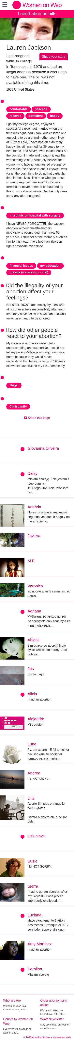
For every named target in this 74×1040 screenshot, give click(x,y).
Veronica (35, 586)
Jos (31, 669)
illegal (13, 385)
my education (50, 265)
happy (54, 115)
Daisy (32, 473)
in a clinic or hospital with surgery (35, 215)
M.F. (31, 561)
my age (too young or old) (28, 272)
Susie (32, 861)
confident (36, 115)
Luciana (34, 915)
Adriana (34, 611)
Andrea (34, 773)
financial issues (21, 265)
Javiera (34, 536)
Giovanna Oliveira (43, 448)
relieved (15, 115)
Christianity (18, 406)
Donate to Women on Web (18, 1021)
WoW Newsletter (52, 1019)
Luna (32, 744)
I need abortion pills (37, 13)
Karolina (35, 969)
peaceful (41, 109)
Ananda (34, 507)
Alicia (32, 694)
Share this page (37, 417)
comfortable (18, 109)
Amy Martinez (40, 944)
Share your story (53, 56)
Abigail (33, 640)
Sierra (33, 886)
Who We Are (12, 1000)
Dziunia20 (36, 836)
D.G (31, 798)
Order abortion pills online (53, 1003)
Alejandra (36, 719)
